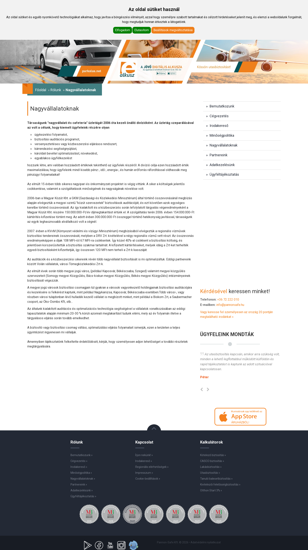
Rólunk (55, 90)
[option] (240, 367)
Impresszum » (144, 472)
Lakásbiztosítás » (211, 466)
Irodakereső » (143, 461)
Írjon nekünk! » (144, 455)
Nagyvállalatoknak (223, 145)
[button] (240, 416)
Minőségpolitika (222, 135)
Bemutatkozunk (222, 106)
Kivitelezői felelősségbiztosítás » (220, 484)
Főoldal (40, 90)
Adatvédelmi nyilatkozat (206, 542)
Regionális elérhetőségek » (152, 466)
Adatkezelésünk (222, 165)
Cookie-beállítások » (147, 478)
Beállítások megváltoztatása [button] (172, 30)
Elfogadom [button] (122, 30)
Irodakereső (219, 126)
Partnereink (218, 155)
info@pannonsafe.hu (230, 305)
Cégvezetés (219, 116)
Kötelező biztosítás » (213, 455)
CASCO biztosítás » (212, 461)
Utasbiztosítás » (210, 472)
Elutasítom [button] (141, 30)
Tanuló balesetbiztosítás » (216, 478)
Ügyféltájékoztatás (224, 174)
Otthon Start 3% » (211, 490)
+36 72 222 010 (228, 299)
